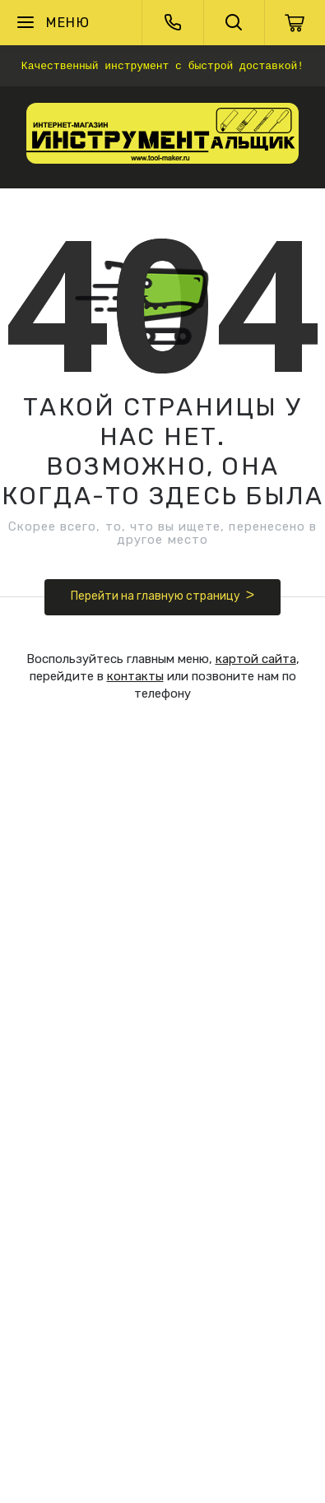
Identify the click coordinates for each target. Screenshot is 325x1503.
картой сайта (256, 659)
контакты (135, 676)
